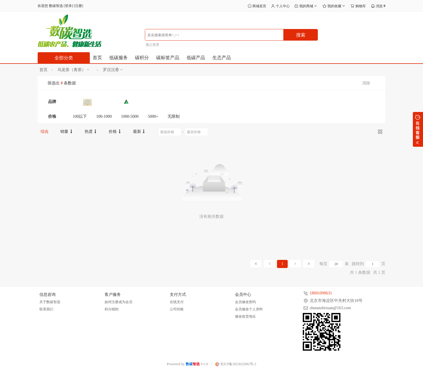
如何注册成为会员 (118, 302)
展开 (418, 129)
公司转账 (177, 309)
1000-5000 (130, 116)
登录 (68, 6)
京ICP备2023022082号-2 (235, 364)
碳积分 (142, 57)
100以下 (80, 116)
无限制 (173, 116)
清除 (366, 83)
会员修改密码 (245, 302)
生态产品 (221, 57)
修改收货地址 (245, 316)
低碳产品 (196, 57)
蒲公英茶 (152, 45)
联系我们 (46, 309)
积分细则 (111, 309)
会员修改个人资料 (249, 309)
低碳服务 (118, 57)
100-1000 (104, 116)
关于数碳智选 (49, 302)
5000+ (153, 116)
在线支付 (177, 302)
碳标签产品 (167, 57)
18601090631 (321, 293)
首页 (97, 57)
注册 (78, 6)
